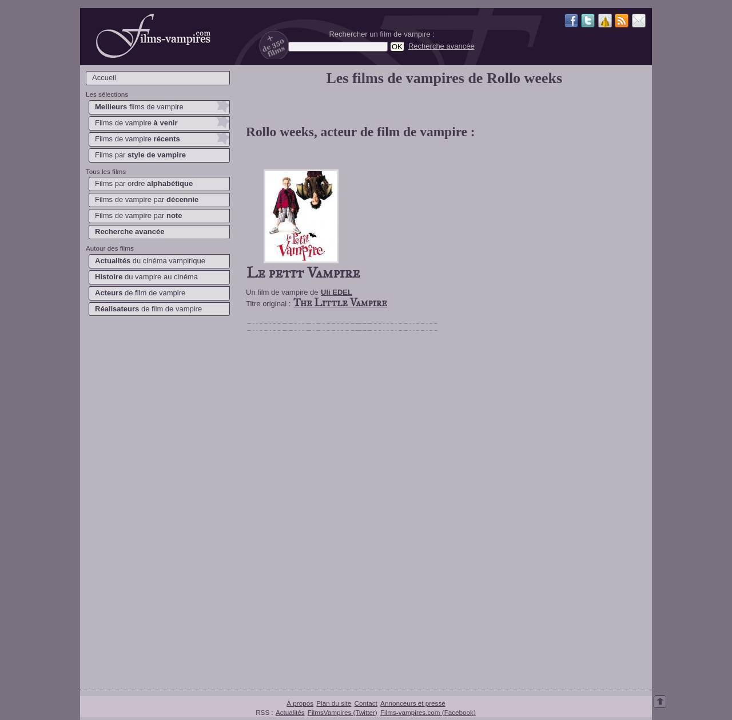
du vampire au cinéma (146, 276)
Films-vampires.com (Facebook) (428, 712)
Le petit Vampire (303, 272)
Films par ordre (144, 183)
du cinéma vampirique (150, 260)
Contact (366, 703)
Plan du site (333, 703)
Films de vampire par (146, 199)
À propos (300, 703)
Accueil (104, 77)
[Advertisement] (157, 500)
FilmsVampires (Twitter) (342, 712)
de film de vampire (140, 292)
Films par (140, 155)
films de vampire (139, 106)
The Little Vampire (340, 302)
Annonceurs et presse (412, 703)
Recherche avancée (441, 46)
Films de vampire (136, 122)
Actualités (290, 712)
